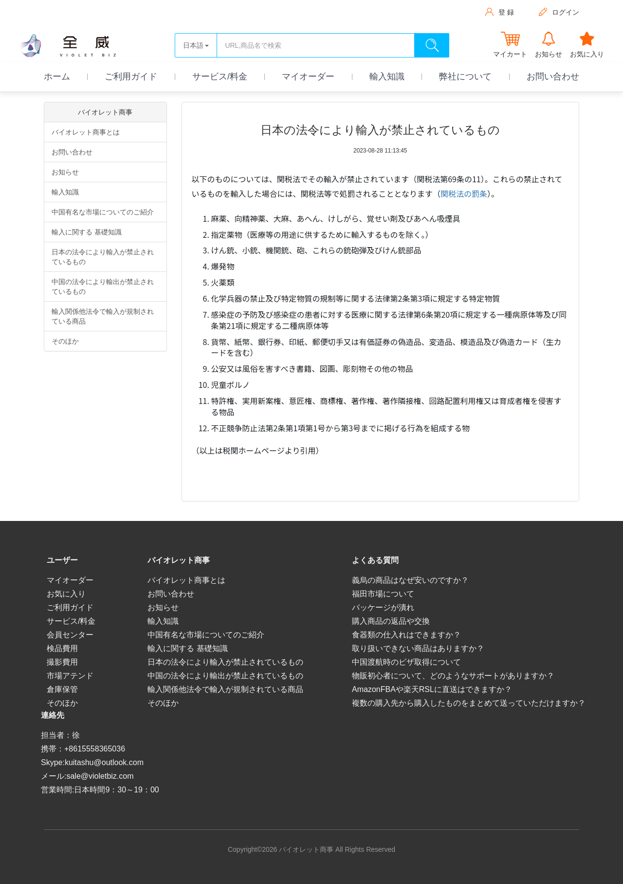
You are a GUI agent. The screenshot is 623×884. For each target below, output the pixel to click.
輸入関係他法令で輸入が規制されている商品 (103, 316)
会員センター (70, 635)
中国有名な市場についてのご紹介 (103, 212)
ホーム (57, 76)
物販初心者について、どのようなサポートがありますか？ (453, 676)
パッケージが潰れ (383, 607)
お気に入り (66, 594)
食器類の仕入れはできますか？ (406, 635)
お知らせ (65, 172)
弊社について (465, 76)
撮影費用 (62, 662)
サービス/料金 (219, 76)
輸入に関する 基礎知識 (87, 232)
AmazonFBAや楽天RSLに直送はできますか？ (432, 689)
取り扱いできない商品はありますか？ (418, 648)
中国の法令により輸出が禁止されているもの (103, 286)
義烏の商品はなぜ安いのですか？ (410, 580)
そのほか (65, 341)
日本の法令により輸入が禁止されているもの (103, 257)
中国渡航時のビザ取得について (406, 662)
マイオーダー (308, 76)
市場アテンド (70, 676)
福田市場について (383, 594)
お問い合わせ (553, 76)
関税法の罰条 (463, 193)
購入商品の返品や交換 (391, 621)
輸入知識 (386, 76)
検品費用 (62, 648)
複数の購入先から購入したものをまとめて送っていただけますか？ (469, 703)
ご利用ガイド (131, 76)
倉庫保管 (62, 689)
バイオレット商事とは (86, 132)
